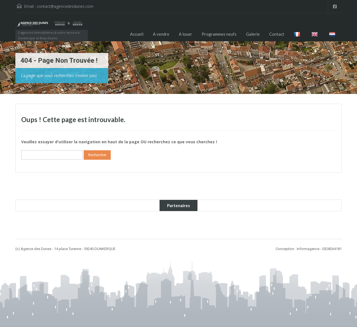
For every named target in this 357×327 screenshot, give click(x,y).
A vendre (161, 34)
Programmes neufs (219, 34)
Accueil (136, 34)
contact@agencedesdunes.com (65, 6)
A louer (185, 34)
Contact (276, 34)
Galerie (253, 34)
